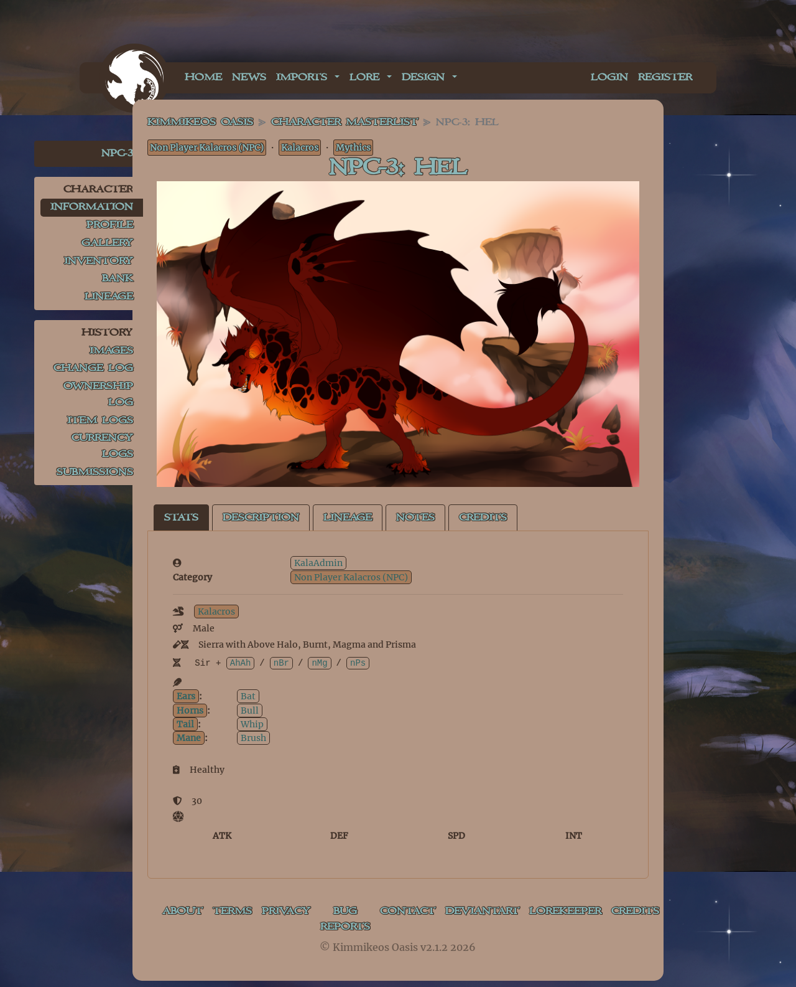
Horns (190, 710)
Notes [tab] (415, 517)
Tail (185, 724)
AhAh (240, 663)
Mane (189, 738)
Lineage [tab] (347, 517)
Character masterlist (344, 122)
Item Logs (100, 420)
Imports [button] (304, 77)
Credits (635, 911)
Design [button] (426, 77)
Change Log (93, 368)
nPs (358, 663)
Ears (186, 696)
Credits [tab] (483, 517)
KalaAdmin (318, 563)
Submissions (95, 472)
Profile (109, 225)
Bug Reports (345, 919)
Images (111, 350)
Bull (250, 710)
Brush (253, 738)
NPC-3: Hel (397, 167)
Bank (117, 278)
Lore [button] (366, 77)
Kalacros (299, 147)
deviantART (482, 911)
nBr (281, 663)
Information (91, 207)
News (249, 77)
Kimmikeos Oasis (200, 122)
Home (203, 77)
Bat (248, 696)
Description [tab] (261, 517)
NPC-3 (117, 153)
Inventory (98, 261)
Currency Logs (102, 446)
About (182, 911)
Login (609, 77)
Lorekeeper (565, 911)
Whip (252, 724)
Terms (232, 911)
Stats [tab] (181, 517)
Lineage (109, 296)
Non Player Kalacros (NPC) (207, 147)
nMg (319, 663)
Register (665, 77)
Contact (407, 911)
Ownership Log (98, 394)
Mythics (353, 147)
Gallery (107, 243)
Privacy (286, 911)
